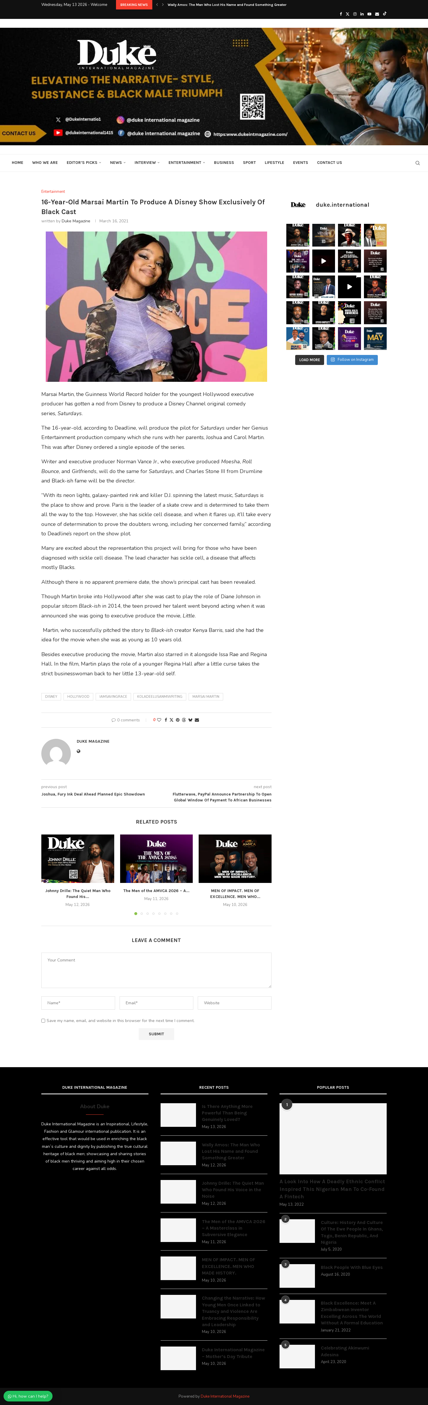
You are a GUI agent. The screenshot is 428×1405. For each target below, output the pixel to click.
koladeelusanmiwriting (159, 697)
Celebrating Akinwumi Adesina (345, 1351)
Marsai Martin (205, 697)
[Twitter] (347, 14)
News (116, 162)
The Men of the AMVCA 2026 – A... (156, 890)
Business (224, 162)
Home (17, 162)
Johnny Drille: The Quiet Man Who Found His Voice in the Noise (233, 1189)
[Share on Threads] (184, 720)
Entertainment (185, 162)
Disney (51, 697)
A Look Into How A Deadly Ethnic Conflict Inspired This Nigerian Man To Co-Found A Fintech (332, 1188)
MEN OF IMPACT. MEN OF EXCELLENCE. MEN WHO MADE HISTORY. (228, 1266)
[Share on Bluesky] (190, 720)
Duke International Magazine (225, 1396)
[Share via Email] (197, 720)
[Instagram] (355, 14)
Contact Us (329, 162)
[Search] (418, 163)
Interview (145, 162)
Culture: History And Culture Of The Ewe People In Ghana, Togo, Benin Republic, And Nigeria (352, 1232)
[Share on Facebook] (166, 720)
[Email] (377, 14)
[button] (157, 4)
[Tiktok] (385, 14)
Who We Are (45, 162)
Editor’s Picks (82, 162)
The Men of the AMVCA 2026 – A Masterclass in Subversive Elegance (233, 1228)
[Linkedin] (362, 14)
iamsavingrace (113, 697)
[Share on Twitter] (171, 720)
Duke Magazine (76, 221)
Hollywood (78, 697)
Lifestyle (274, 162)
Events (300, 162)
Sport (249, 162)
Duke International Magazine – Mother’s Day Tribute (233, 1353)
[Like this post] (159, 720)
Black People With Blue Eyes (352, 1267)
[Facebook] (341, 14)
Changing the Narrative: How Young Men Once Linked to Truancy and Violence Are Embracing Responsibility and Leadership (233, 1311)
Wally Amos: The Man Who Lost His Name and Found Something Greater (227, 5)
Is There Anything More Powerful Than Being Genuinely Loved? (227, 1113)
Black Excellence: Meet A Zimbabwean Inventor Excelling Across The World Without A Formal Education (352, 1313)
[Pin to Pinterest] (177, 720)
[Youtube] (369, 14)
